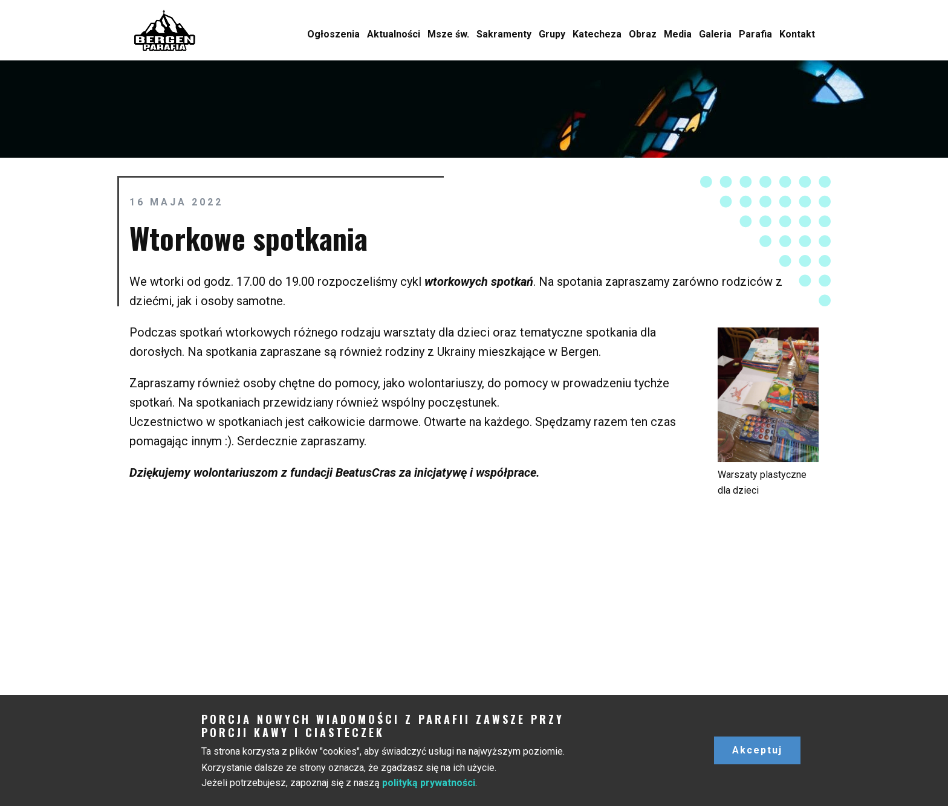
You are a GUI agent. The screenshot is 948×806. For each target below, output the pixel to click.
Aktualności (393, 34)
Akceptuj (757, 750)
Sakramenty (503, 34)
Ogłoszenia (333, 34)
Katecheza (597, 34)
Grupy (552, 34)
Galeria (715, 34)
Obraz (643, 34)
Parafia (755, 34)
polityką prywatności (428, 782)
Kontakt (797, 34)
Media (678, 34)
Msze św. (448, 34)
